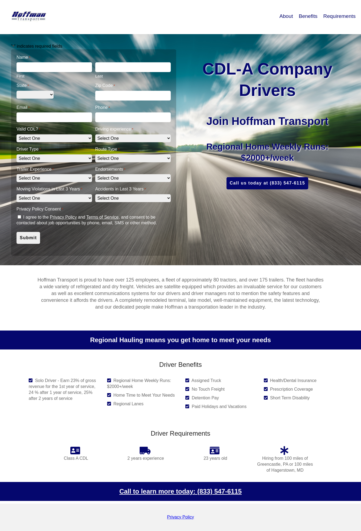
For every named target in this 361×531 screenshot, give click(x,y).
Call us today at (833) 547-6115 (267, 183)
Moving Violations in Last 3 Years (49, 189)
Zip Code (105, 85)
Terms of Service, (103, 217)
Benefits (309, 16)
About (286, 16)
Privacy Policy (63, 217)
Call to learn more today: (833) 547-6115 (180, 491)
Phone (102, 107)
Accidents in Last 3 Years (120, 189)
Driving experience (114, 129)
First (20, 76)
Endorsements (110, 169)
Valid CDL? (28, 129)
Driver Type (29, 149)
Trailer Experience (35, 169)
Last (99, 76)
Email (23, 107)
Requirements (339, 16)
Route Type (107, 149)
